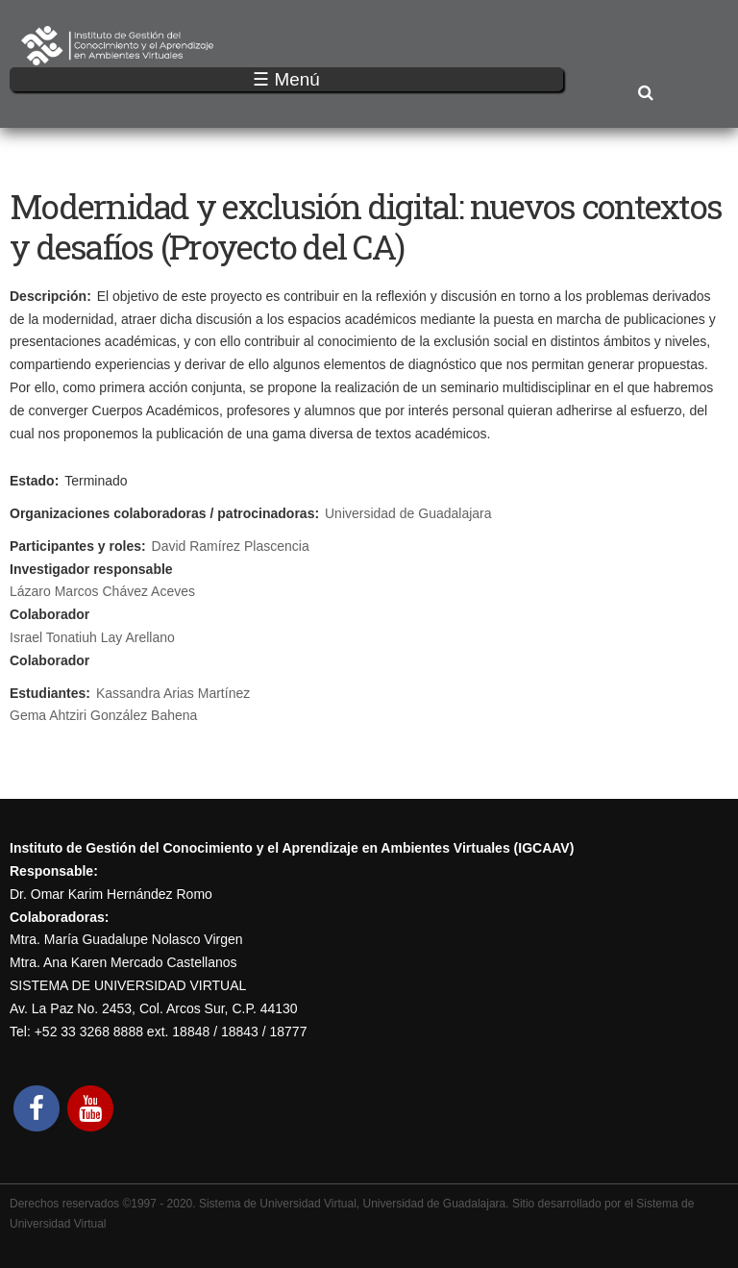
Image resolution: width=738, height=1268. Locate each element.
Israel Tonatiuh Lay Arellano (92, 637)
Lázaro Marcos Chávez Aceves (102, 591)
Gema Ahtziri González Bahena (103, 715)
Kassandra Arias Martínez (173, 693)
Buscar (645, 93)
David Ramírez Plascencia (230, 546)
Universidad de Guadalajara (408, 513)
